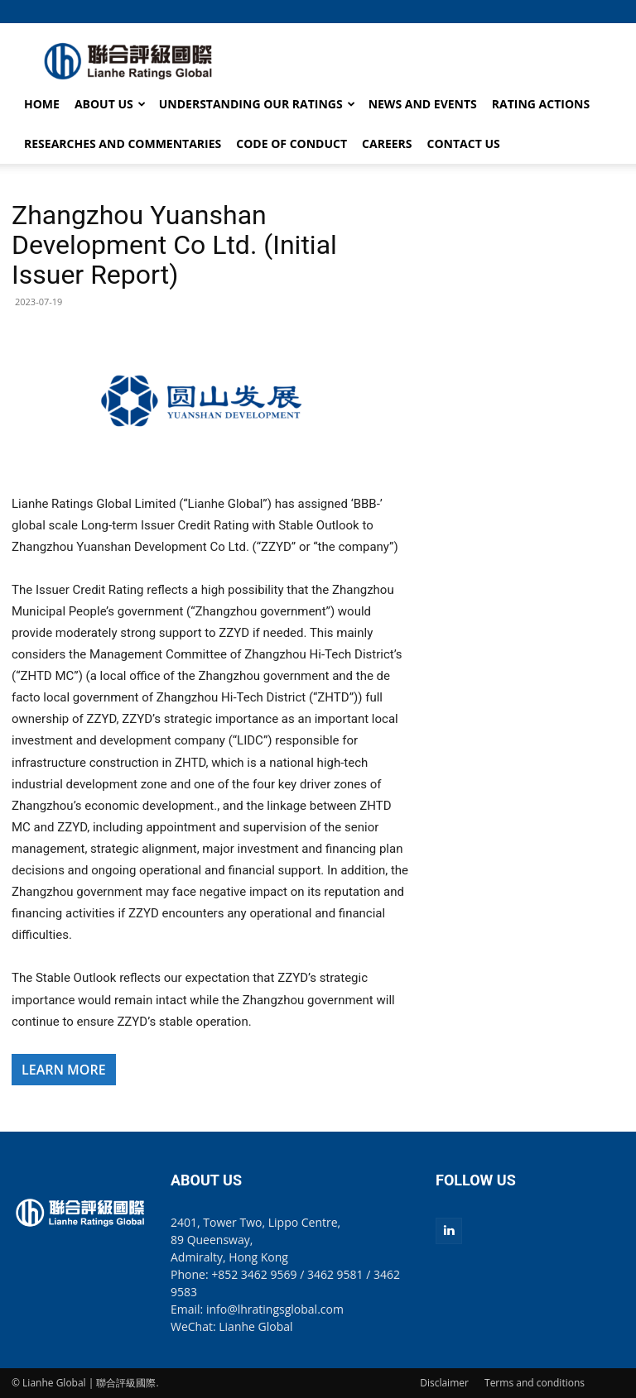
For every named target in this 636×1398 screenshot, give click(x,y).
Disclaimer (444, 1383)
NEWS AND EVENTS (423, 104)
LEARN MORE (64, 1069)
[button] (612, 11)
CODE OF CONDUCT (291, 143)
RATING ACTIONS (541, 104)
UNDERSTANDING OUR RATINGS (257, 104)
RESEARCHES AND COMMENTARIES (122, 143)
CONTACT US (463, 143)
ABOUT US (110, 104)
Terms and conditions (534, 1383)
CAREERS (387, 143)
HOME (42, 104)
